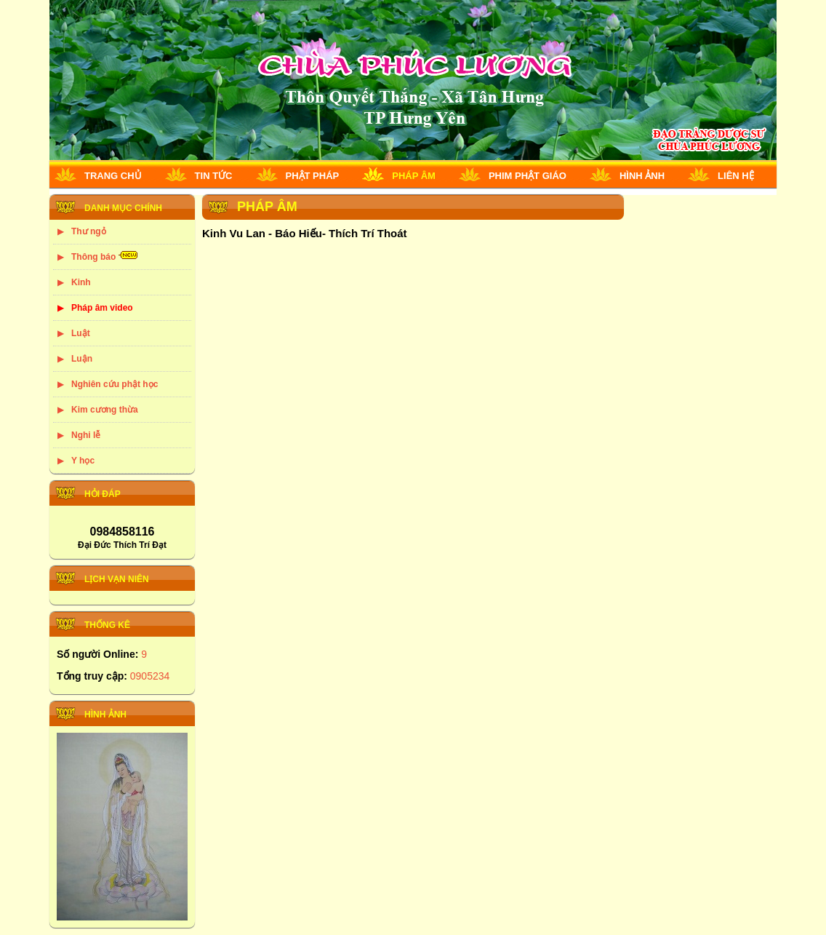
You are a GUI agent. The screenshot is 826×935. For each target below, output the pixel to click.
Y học (83, 460)
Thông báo (93, 257)
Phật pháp (313, 175)
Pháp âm (414, 175)
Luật (80, 333)
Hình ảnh (642, 175)
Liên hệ (736, 175)
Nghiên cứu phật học (114, 384)
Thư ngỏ (88, 231)
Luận (81, 359)
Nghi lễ (85, 435)
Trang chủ (113, 175)
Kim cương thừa (104, 410)
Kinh (81, 282)
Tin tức (214, 175)
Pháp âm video (102, 308)
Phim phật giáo (527, 175)
